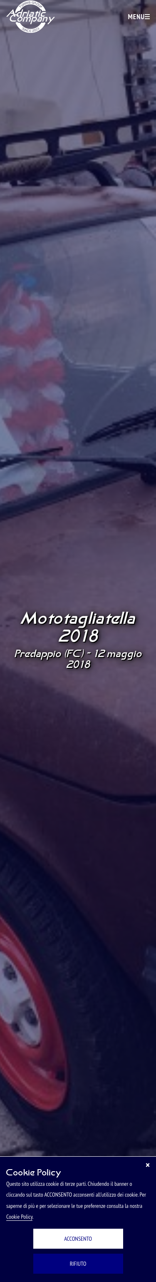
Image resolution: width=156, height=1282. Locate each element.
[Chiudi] (147, 1165)
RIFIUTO (78, 1263)
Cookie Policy (19, 1216)
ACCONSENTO (78, 1238)
